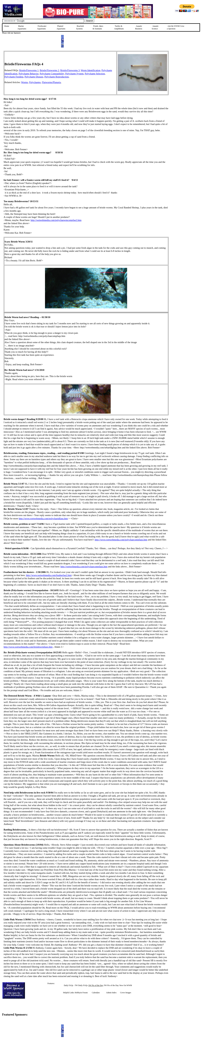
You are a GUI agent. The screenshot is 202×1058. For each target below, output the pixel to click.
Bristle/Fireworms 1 (29, 70)
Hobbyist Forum (81, 992)
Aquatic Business (138, 27)
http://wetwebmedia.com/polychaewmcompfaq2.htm (56, 220)
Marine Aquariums (21, 27)
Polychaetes (35, 82)
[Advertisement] (185, 74)
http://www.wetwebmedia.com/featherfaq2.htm (48, 575)
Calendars (96, 992)
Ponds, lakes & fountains (98, 27)
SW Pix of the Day (95, 985)
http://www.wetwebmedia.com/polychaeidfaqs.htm (43, 518)
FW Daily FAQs (81, 985)
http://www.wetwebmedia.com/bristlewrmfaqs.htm (28, 647)
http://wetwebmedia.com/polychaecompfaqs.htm (83, 566)
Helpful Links (68, 992)
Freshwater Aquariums (41, 27)
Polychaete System (74, 73)
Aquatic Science (155, 27)
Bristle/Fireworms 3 (70, 70)
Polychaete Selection (95, 73)
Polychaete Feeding (13, 76)
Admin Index (111, 992)
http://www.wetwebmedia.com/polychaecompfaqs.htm (121, 539)
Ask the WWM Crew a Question (175, 27)
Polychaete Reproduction (56, 76)
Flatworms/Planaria (51, 82)
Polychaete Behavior (28, 73)
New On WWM (125, 985)
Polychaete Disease (34, 76)
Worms (24, 82)
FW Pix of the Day (111, 985)
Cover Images (125, 992)
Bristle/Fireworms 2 (49, 70)
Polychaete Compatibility (52, 73)
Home (6, 26)
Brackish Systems (80, 27)
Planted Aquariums (60, 27)
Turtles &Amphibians (119, 27)
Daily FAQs (68, 985)
